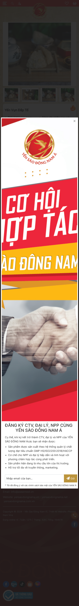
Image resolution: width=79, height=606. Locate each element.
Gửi (71, 478)
